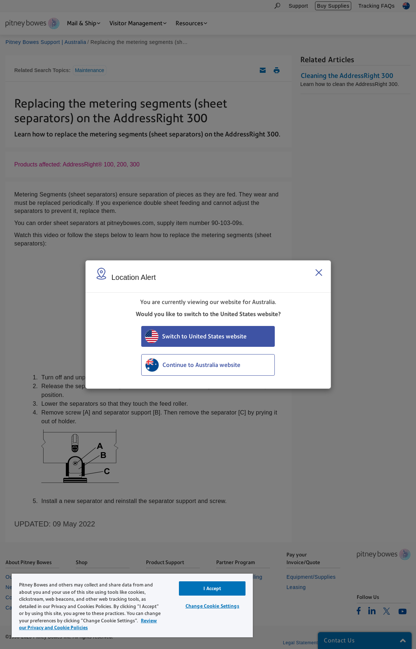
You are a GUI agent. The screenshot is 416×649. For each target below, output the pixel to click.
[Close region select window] (318, 272)
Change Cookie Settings (212, 606)
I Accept (212, 588)
